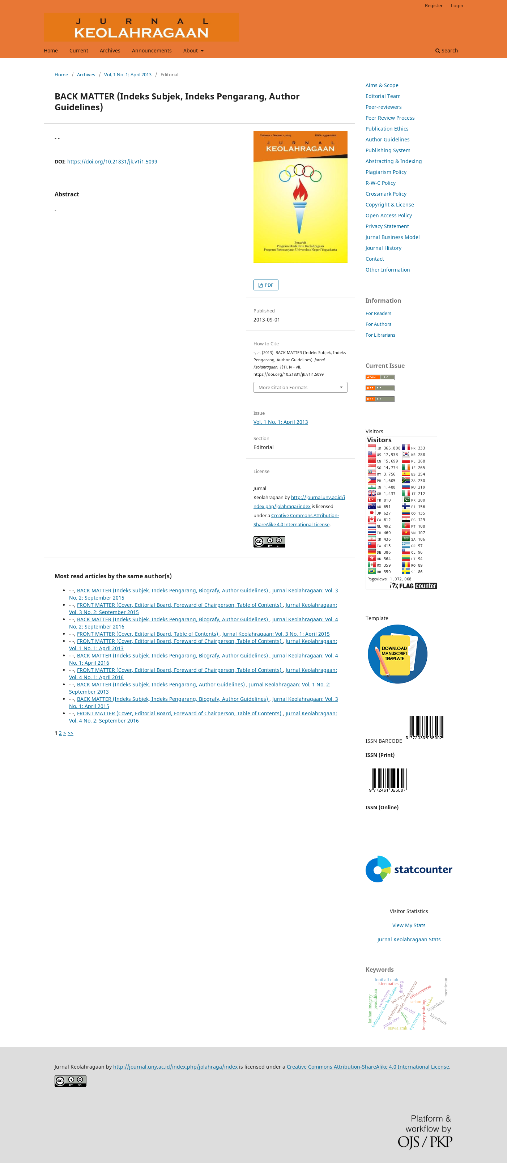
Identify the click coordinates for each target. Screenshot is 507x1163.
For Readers (378, 313)
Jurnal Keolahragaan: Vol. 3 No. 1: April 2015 (276, 633)
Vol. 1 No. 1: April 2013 (128, 74)
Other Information (388, 269)
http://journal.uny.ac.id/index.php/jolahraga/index (175, 1066)
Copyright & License (390, 204)
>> (70, 732)
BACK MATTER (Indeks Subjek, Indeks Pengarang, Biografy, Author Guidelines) (173, 590)
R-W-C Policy (381, 182)
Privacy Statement (387, 226)
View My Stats (409, 925)
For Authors (378, 324)
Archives (110, 50)
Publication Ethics (387, 128)
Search (446, 50)
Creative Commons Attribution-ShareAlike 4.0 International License (368, 1066)
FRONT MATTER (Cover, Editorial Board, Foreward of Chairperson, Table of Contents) (180, 604)
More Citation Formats (283, 387)
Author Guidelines (388, 139)
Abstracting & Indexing (394, 161)
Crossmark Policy (386, 193)
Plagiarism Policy (386, 172)
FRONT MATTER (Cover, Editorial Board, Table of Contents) (148, 633)
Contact (375, 258)
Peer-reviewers (384, 106)
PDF (268, 285)
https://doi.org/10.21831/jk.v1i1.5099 (112, 161)
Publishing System (388, 150)
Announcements (152, 50)
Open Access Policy (389, 215)
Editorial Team (383, 96)
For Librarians (380, 335)
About (191, 50)
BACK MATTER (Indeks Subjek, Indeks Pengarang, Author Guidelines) (161, 684)
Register (434, 5)
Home (51, 50)
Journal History (383, 247)
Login (457, 5)
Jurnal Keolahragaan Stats (409, 939)
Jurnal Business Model (393, 237)
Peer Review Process (390, 117)
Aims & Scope (382, 85)
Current (78, 50)
